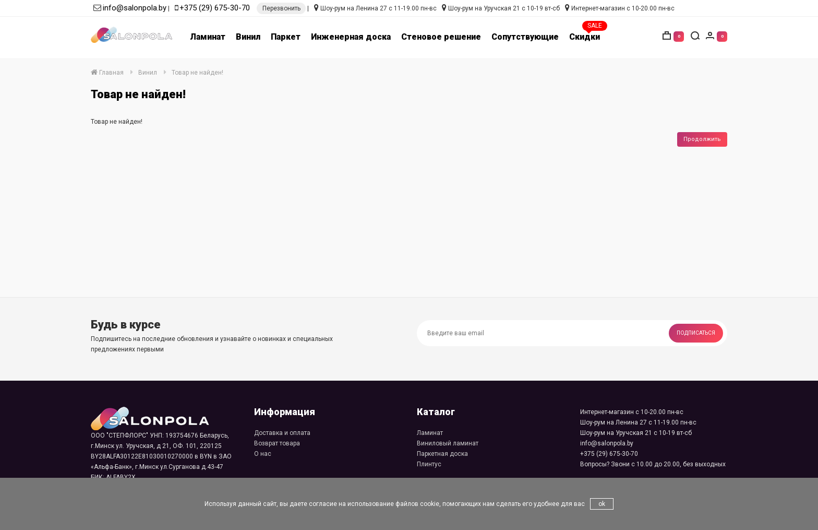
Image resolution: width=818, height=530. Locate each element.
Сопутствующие (525, 37)
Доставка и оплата (282, 433)
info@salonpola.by (134, 8)
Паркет (285, 37)
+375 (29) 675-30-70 (214, 8)
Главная (107, 72)
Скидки (584, 37)
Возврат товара (277, 443)
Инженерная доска (351, 37)
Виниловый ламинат (447, 443)
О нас (262, 453)
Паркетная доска (442, 453)
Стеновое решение (441, 37)
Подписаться (696, 333)
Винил (248, 37)
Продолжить (702, 139)
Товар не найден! (197, 72)
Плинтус (429, 464)
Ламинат (207, 37)
